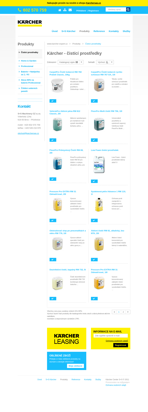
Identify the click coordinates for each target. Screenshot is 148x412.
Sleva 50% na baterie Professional (30, 81)
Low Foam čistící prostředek (104, 150)
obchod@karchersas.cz (28, 133)
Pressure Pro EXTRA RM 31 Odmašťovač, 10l (104, 270)
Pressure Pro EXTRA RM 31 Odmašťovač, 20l (63, 192)
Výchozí (103, 62)
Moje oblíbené (75, 366)
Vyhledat (128, 9)
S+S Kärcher (69, 31)
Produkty (84, 31)
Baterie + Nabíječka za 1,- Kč (30, 73)
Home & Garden (28, 61)
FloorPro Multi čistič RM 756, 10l (106, 111)
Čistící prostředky (93, 44)
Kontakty (114, 31)
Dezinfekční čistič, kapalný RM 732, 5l (68, 269)
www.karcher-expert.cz (57, 44)
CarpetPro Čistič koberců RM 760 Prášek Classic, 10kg (66, 73)
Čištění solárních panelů (29, 89)
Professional (27, 66)
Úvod (55, 31)
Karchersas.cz (93, 3)
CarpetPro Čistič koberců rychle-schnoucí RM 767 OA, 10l (107, 73)
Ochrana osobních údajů (117, 341)
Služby (126, 31)
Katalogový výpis (69, 62)
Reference (99, 31)
